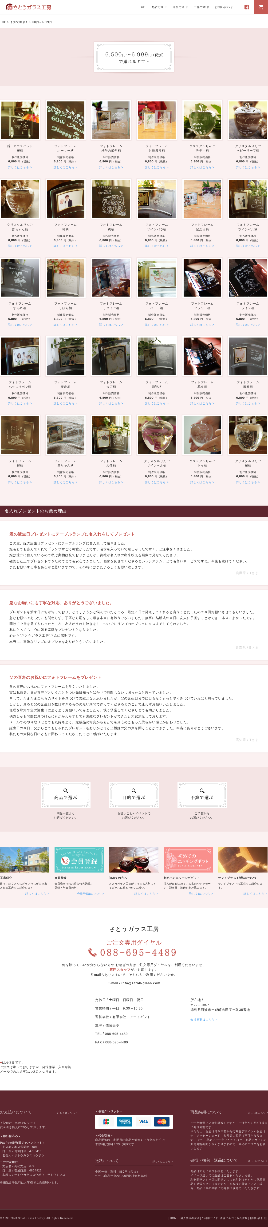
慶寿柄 (66, 384)
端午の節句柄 (111, 148)
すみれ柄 (20, 305)
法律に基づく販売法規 (234, 1218)
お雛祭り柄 (157, 148)
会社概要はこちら (202, 1019)
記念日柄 (202, 226)
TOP (142, 7)
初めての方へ (118, 878)
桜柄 (20, 148)
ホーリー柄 (66, 148)
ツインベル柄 (248, 226)
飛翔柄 (157, 384)
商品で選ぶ (158, 7)
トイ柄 (202, 463)
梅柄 (66, 226)
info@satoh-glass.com (140, 983)
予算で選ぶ (201, 7)
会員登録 (61, 878)
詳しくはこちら (18, 167)
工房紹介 (6, 878)
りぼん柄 (66, 305)
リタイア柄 (111, 305)
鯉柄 (20, 463)
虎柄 (111, 226)
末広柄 (111, 384)
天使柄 (111, 463)
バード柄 (157, 305)
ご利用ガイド (209, 1218)
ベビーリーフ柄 (248, 148)
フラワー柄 (202, 305)
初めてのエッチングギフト (182, 878)
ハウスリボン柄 (20, 384)
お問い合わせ (224, 7)
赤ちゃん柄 (20, 226)
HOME (174, 1218)
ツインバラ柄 (157, 226)
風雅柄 (248, 384)
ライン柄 (248, 305)
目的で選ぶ (180, 7)
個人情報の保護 (190, 1218)
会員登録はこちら (89, 893)
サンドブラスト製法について (237, 878)
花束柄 (202, 384)
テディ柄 (202, 148)
